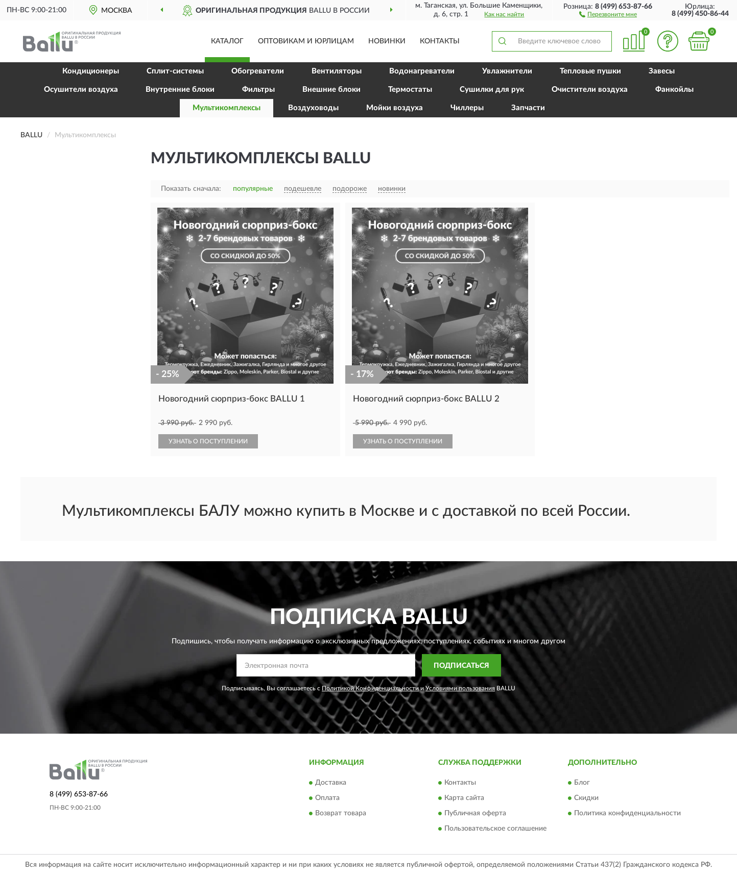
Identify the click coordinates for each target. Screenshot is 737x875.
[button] (608, 14)
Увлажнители (507, 71)
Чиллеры (467, 108)
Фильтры (258, 89)
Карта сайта (464, 798)
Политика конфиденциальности (627, 813)
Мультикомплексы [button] (226, 108)
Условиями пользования (460, 688)
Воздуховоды (313, 108)
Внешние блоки (331, 89)
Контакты (440, 41)
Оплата (327, 798)
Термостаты (410, 89)
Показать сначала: (191, 188)
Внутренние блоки (180, 89)
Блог (582, 782)
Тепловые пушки (590, 71)
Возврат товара (340, 813)
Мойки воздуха (394, 108)
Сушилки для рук (492, 89)
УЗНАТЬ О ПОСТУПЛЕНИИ (208, 441)
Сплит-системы (175, 71)
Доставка (330, 782)
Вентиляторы (337, 71)
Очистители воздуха (590, 89)
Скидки (586, 798)
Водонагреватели (422, 71)
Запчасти (528, 108)
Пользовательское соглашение (495, 828)
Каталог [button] (227, 41)
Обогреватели (257, 71)
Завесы (662, 71)
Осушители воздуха (81, 89)
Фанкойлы (674, 89)
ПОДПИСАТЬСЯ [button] (461, 665)
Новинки (387, 41)
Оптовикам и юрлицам (306, 41)
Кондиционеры (90, 71)
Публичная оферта (475, 813)
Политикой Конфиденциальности (370, 688)
